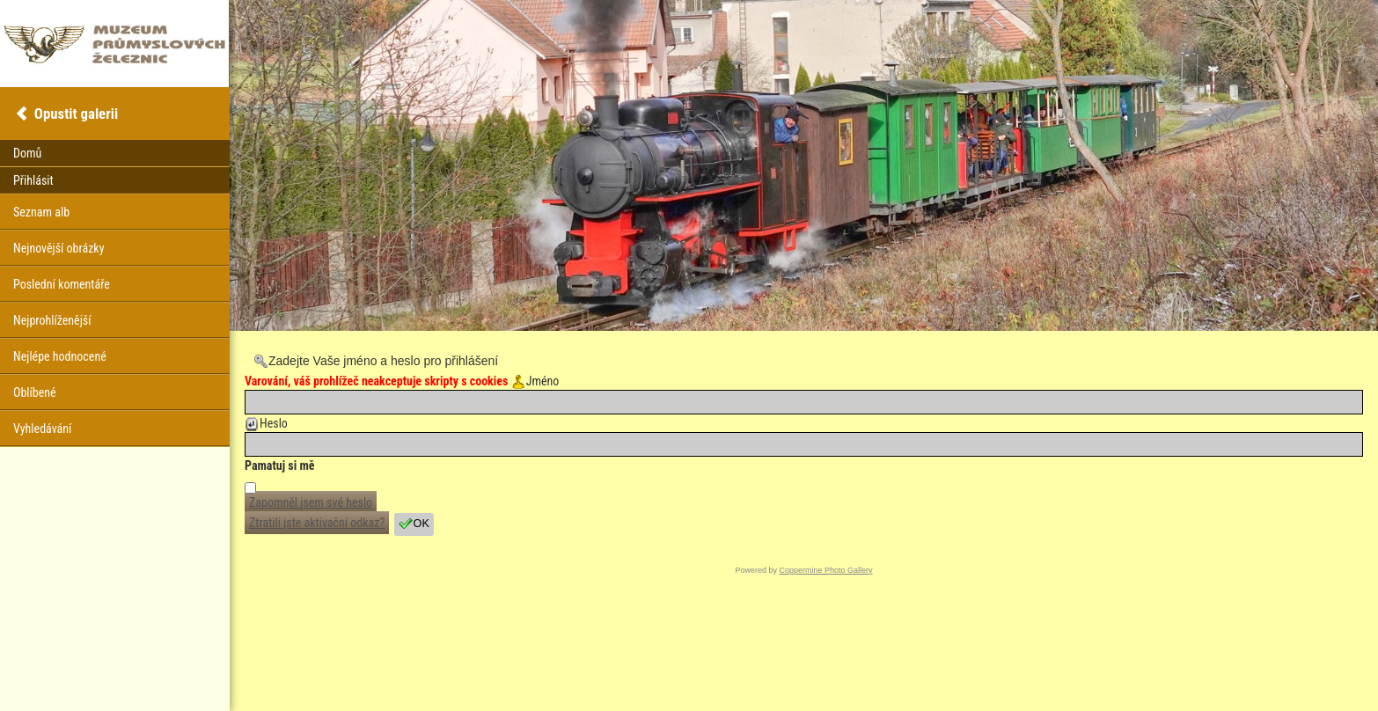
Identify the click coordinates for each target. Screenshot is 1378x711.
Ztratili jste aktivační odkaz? (317, 523)
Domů (27, 153)
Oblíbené (34, 392)
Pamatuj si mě (280, 465)
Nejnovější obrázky (59, 248)
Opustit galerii (76, 113)
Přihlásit (33, 180)
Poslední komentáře (61, 284)
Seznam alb (41, 212)
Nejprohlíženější (52, 320)
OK (414, 524)
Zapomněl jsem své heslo (310, 502)
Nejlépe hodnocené (59, 356)
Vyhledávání (42, 428)
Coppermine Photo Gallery (825, 570)
